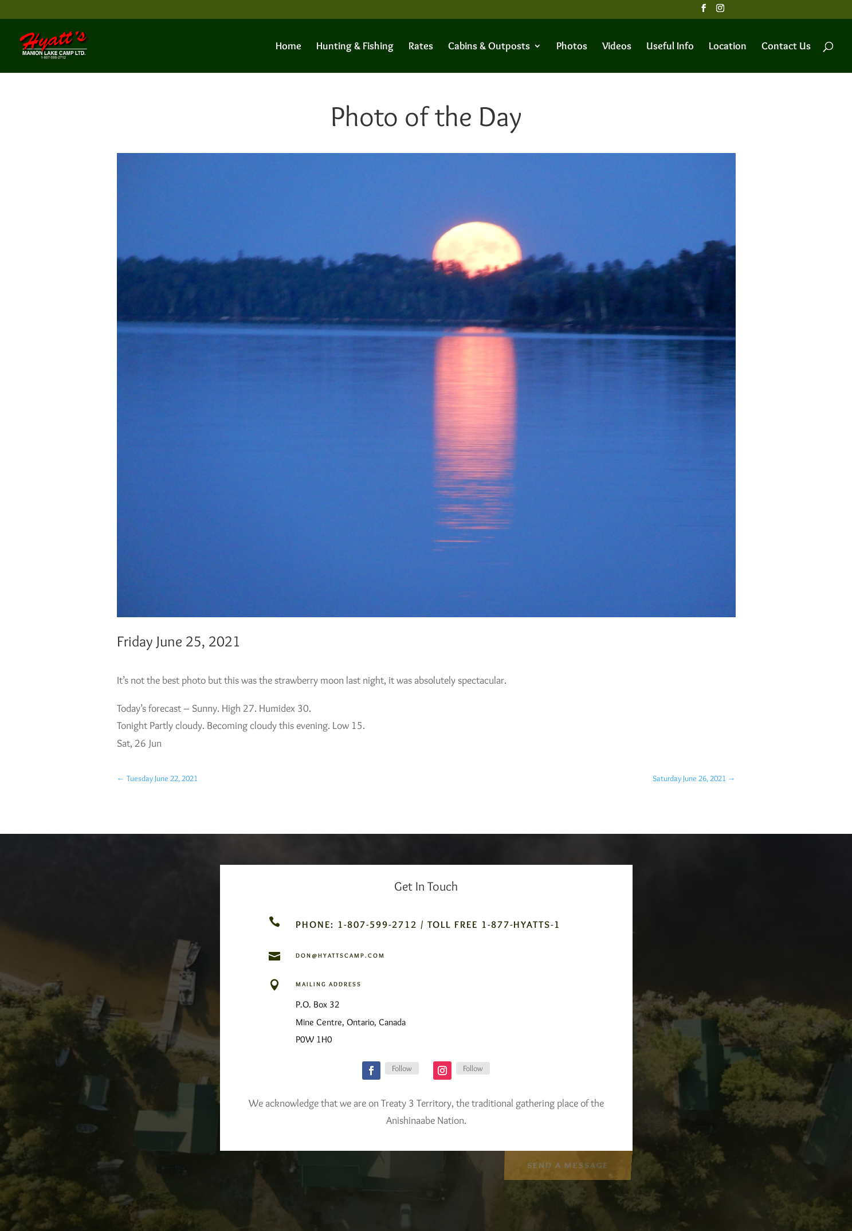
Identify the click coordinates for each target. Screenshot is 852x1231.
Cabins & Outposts (489, 47)
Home (288, 47)
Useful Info (670, 47)
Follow (402, 1068)
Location (728, 47)
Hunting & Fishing (355, 47)
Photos (571, 47)
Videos (616, 47)
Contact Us (786, 47)
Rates (421, 47)
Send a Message (567, 1164)
